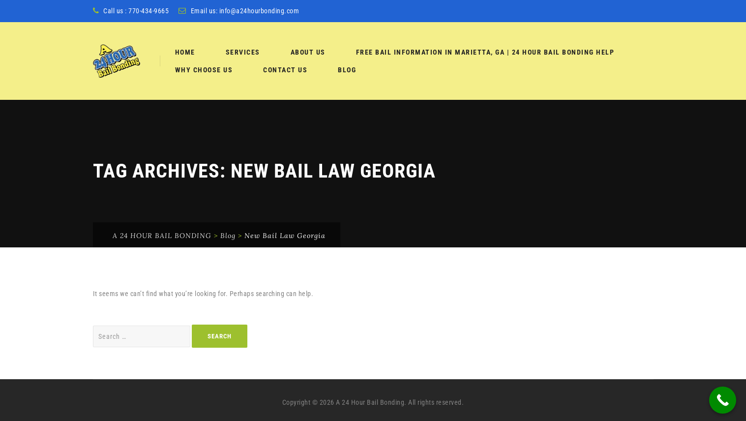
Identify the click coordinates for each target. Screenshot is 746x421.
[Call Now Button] (722, 400)
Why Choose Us (204, 70)
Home (185, 52)
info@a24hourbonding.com (259, 11)
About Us (308, 52)
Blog (347, 70)
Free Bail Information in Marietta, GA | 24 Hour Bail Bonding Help (485, 52)
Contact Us (285, 70)
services (243, 52)
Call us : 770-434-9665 (136, 11)
